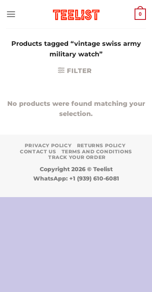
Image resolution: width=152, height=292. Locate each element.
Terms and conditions (97, 151)
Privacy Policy (48, 145)
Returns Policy (101, 145)
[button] (11, 14)
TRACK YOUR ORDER (77, 157)
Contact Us (38, 151)
